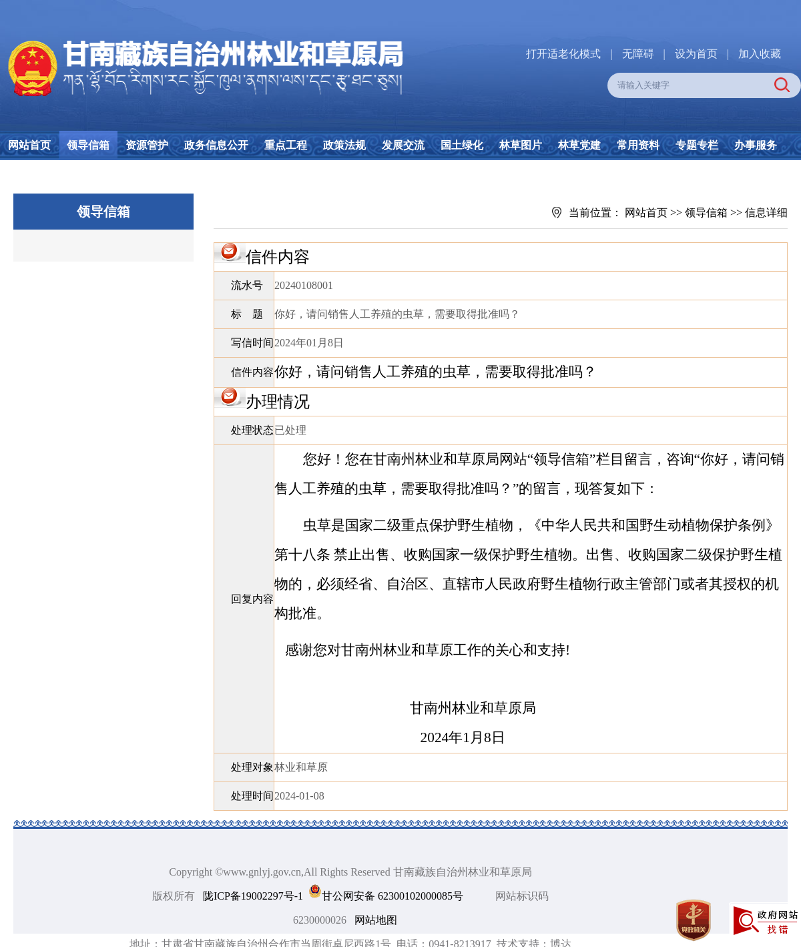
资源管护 (146, 145)
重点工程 (285, 145)
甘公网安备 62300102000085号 (392, 896)
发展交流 (403, 145)
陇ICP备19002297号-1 (253, 896)
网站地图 (375, 920)
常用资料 (638, 145)
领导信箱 (88, 145)
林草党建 (579, 145)
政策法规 (344, 145)
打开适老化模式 (563, 53)
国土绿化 (462, 145)
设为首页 (696, 53)
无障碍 (638, 53)
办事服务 (755, 145)
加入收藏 (759, 53)
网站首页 (29, 145)
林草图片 (520, 145)
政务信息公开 (216, 145)
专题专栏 (697, 145)
